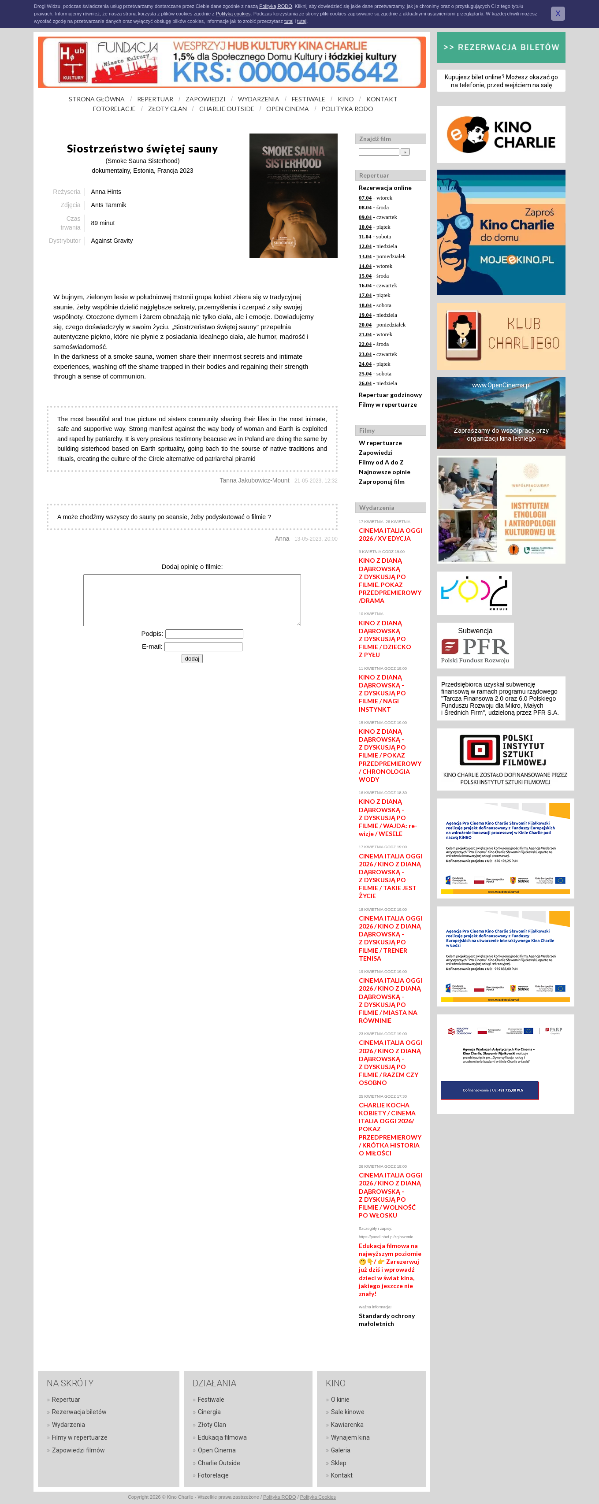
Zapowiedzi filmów (78, 1450)
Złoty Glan (212, 1424)
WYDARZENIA (258, 99)
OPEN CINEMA (287, 108)
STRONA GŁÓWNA (97, 99)
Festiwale (211, 1399)
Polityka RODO (279, 1497)
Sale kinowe (348, 1411)
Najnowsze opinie (384, 471)
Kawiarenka (347, 1424)
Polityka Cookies (318, 1497)
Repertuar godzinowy (390, 394)
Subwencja (475, 631)
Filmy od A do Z (381, 462)
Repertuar (66, 1399)
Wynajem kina (350, 1437)
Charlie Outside (219, 1463)
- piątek (375, 226)
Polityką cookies (233, 13)
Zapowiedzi (376, 452)
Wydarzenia (68, 1424)
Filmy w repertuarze (388, 404)
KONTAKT (382, 99)
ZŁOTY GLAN (167, 108)
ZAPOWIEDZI (206, 99)
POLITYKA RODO (347, 108)
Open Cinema (217, 1450)
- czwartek (378, 217)
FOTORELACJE (114, 108)
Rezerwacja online (385, 187)
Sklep (338, 1463)
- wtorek (375, 197)
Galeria (340, 1450)
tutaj (289, 21)
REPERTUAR (155, 99)
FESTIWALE (308, 99)
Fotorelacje (213, 1475)
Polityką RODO (275, 6)
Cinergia (209, 1411)
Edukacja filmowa (222, 1437)
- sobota (375, 236)
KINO (346, 99)
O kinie (340, 1399)
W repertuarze (380, 442)
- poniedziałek (382, 256)
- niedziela (378, 246)
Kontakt (342, 1475)
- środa (374, 207)
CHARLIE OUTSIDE (226, 108)
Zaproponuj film (382, 481)
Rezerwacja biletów (79, 1411)
